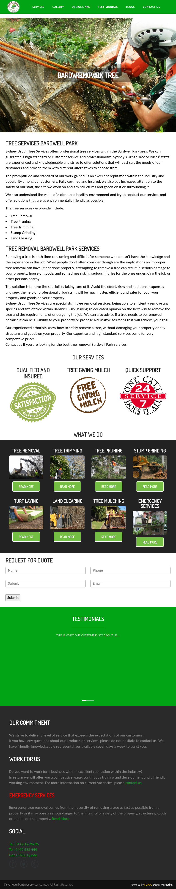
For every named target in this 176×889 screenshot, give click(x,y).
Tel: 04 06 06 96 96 (24, 843)
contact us (133, 782)
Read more (26, 486)
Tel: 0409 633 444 (23, 849)
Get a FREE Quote (23, 855)
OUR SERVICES (88, 357)
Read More (60, 818)
